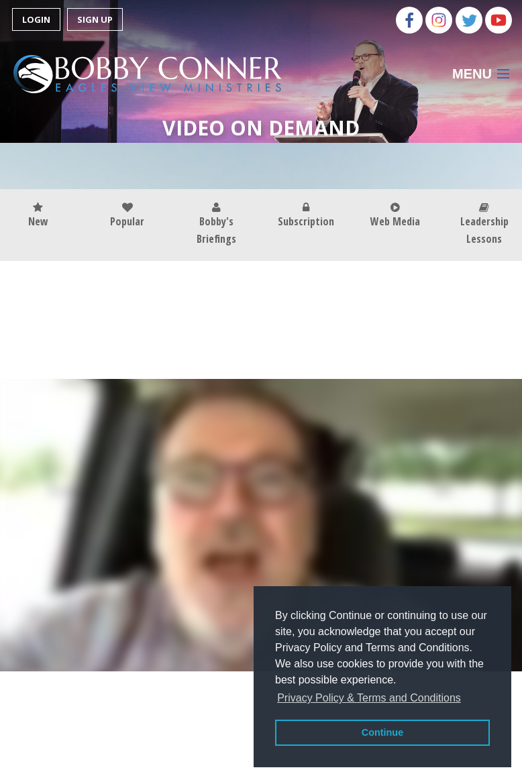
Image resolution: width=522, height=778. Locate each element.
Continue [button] (382, 732)
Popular (127, 216)
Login (36, 19)
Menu (472, 73)
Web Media (395, 216)
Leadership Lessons (484, 224)
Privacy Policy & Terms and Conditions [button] (369, 698)
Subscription (306, 216)
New (38, 216)
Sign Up (95, 19)
